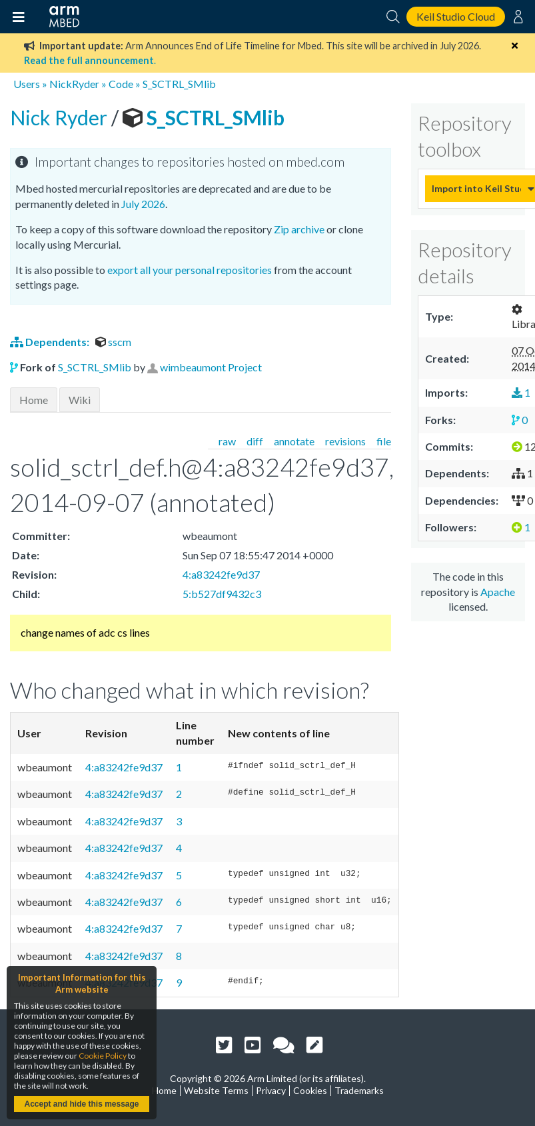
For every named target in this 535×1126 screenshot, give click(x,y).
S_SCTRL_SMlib (179, 83)
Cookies (310, 1090)
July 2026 (143, 203)
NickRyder (74, 83)
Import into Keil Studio (476, 188)
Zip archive (299, 229)
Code (121, 83)
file (383, 441)
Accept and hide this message (81, 1104)
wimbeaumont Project (211, 367)
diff (255, 441)
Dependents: (50, 341)
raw (227, 441)
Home (33, 399)
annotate (294, 441)
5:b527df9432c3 (222, 593)
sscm (113, 341)
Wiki (80, 399)
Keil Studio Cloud (455, 16)
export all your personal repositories (189, 269)
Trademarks (359, 1090)
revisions (345, 441)
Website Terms (216, 1090)
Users (26, 83)
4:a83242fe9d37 (221, 574)
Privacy (271, 1090)
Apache (497, 591)
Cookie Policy (103, 1056)
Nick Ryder (60, 117)
